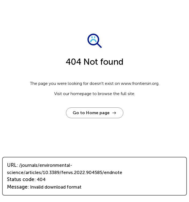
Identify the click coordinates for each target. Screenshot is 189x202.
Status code (20, 179)
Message (17, 187)
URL (12, 165)
